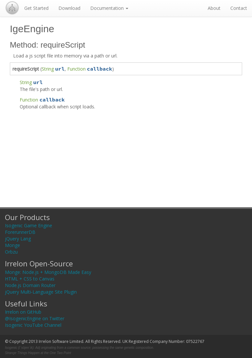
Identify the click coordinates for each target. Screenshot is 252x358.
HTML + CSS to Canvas (29, 279)
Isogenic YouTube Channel (33, 325)
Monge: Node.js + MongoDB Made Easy (48, 272)
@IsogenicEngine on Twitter (34, 318)
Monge (12, 245)
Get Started (36, 8)
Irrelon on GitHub (23, 312)
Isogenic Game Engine (28, 225)
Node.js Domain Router (30, 285)
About (214, 8)
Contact (238, 8)
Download (69, 8)
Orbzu (11, 252)
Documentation (109, 8)
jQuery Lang (18, 238)
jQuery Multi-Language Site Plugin (41, 292)
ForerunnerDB (20, 232)
